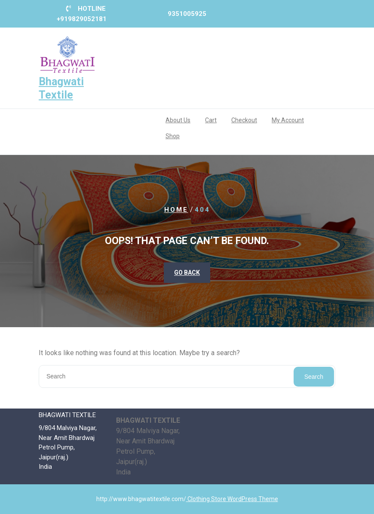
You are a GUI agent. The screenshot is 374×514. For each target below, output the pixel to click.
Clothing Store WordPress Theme (232, 498)
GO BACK (187, 272)
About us (178, 120)
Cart (211, 120)
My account (288, 120)
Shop (173, 136)
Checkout (244, 120)
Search (313, 376)
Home (176, 210)
